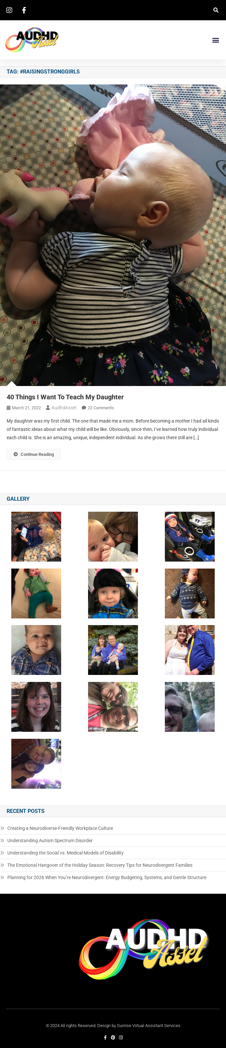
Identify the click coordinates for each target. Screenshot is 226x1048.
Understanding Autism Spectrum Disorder (50, 840)
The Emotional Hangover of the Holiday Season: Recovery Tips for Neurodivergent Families (99, 865)
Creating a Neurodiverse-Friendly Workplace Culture (60, 828)
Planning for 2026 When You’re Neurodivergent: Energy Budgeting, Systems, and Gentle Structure (106, 877)
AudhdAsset (64, 407)
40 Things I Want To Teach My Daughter (65, 397)
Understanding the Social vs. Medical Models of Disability (65, 852)
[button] (216, 10)
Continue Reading (34, 454)
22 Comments (101, 407)
